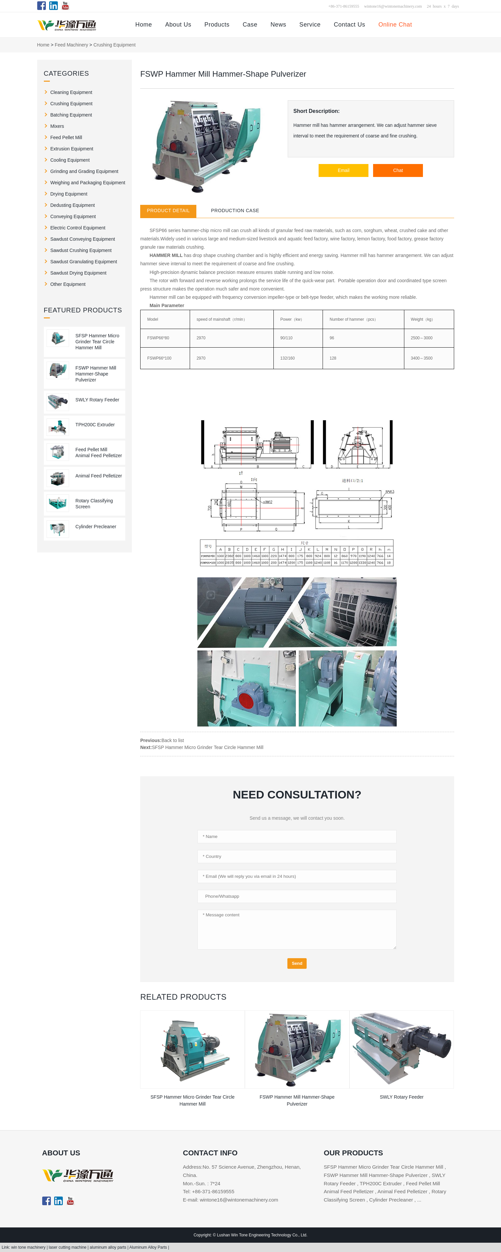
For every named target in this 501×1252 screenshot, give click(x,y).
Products (217, 24)
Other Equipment (68, 284)
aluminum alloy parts (108, 1247)
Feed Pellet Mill (66, 137)
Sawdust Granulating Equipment (83, 261)
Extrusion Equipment (71, 148)
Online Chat (395, 24)
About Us (178, 24)
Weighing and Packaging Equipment (87, 182)
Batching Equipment (71, 115)
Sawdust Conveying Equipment (82, 239)
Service (310, 24)
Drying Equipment (68, 194)
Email (344, 170)
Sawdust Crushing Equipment (81, 250)
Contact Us (349, 24)
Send (297, 963)
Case (250, 24)
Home (143, 24)
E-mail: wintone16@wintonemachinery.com (230, 1200)
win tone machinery (29, 1247)
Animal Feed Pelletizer (98, 475)
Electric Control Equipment (78, 227)
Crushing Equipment (114, 44)
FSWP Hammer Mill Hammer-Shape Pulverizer (95, 373)
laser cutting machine (68, 1247)
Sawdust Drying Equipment (78, 273)
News (278, 24)
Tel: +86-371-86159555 (209, 1191)
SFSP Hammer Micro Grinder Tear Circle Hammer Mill (97, 341)
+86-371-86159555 (343, 6)
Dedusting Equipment (72, 205)
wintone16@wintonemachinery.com (393, 6)
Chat (398, 170)
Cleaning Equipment (71, 92)
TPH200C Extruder (95, 424)
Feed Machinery (71, 44)
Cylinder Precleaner (95, 526)
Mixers (57, 126)
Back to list (172, 740)
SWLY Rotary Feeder (97, 399)
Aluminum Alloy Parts (148, 1247)
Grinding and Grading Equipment (84, 171)
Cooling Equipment (70, 160)
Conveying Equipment (73, 216)
